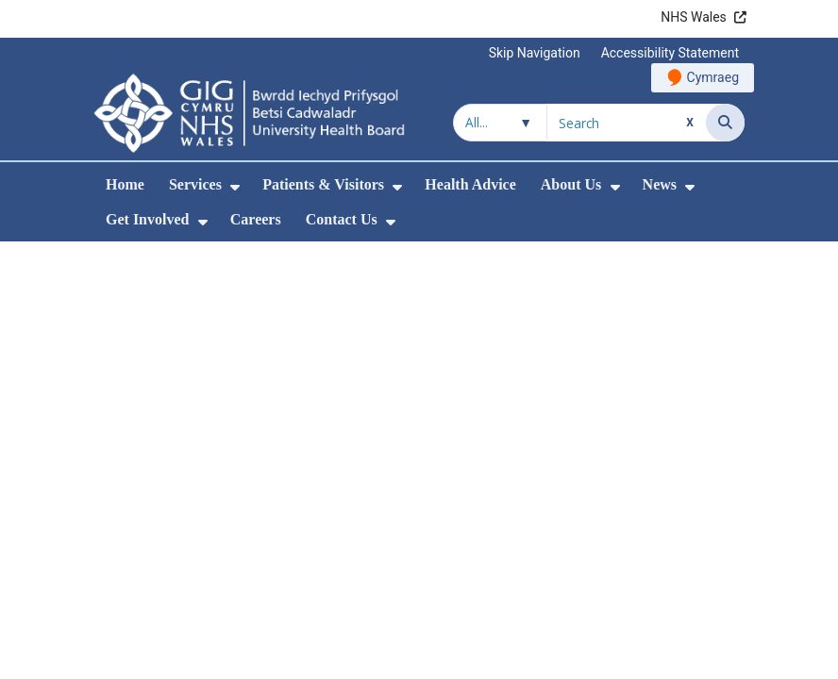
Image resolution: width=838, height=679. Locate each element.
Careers (255, 219)
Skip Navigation (534, 52)
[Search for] (626, 122)
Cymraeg (713, 77)
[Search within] (500, 122)
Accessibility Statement (670, 52)
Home (125, 184)
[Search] (725, 122)
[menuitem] (235, 187)
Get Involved (147, 219)
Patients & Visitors (323, 184)
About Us (571, 184)
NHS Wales (694, 17)
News (660, 184)
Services (195, 184)
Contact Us (341, 219)
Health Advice (470, 184)
